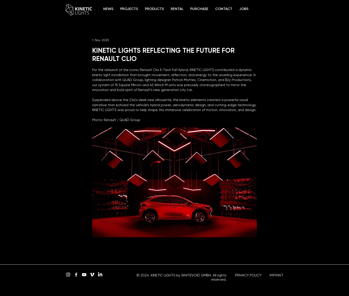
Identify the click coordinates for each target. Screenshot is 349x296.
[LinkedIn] (100, 274)
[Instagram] (68, 274)
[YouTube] (84, 274)
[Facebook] (76, 274)
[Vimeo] (92, 274)
